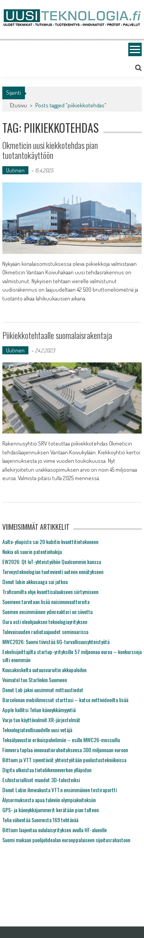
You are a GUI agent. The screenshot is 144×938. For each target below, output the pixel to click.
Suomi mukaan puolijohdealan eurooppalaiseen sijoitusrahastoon (66, 840)
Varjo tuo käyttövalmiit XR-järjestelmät (41, 720)
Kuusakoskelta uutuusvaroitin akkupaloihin (44, 670)
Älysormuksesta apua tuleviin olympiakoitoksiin (49, 800)
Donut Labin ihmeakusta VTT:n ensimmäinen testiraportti (59, 790)
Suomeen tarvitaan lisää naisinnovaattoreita (45, 602)
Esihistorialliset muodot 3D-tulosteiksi (41, 780)
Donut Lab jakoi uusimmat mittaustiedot (42, 690)
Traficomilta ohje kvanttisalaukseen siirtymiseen (50, 592)
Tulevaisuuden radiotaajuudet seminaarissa (45, 632)
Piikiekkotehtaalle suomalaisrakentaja (57, 335)
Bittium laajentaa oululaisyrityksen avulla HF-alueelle (54, 830)
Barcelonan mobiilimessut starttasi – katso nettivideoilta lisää (65, 700)
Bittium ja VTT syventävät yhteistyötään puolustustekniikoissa (64, 760)
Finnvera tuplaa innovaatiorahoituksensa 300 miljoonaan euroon (65, 750)
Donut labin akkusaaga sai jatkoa (35, 581)
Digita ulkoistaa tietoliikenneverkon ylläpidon (46, 770)
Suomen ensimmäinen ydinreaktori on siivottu (47, 612)
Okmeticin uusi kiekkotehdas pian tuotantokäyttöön (50, 150)
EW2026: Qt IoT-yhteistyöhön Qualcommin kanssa (51, 561)
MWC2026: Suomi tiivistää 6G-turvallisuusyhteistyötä (55, 642)
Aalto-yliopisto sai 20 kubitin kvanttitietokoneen (50, 541)
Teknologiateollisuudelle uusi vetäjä (37, 730)
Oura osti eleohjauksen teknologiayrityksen (44, 622)
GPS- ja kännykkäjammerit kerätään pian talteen (50, 810)
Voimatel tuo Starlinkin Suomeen (34, 680)
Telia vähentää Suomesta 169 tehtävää (40, 820)
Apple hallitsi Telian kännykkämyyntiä (39, 710)
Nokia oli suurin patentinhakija (32, 551)
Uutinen (15, 170)
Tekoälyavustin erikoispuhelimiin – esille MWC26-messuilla (61, 740)
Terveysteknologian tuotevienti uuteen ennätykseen (52, 571)
